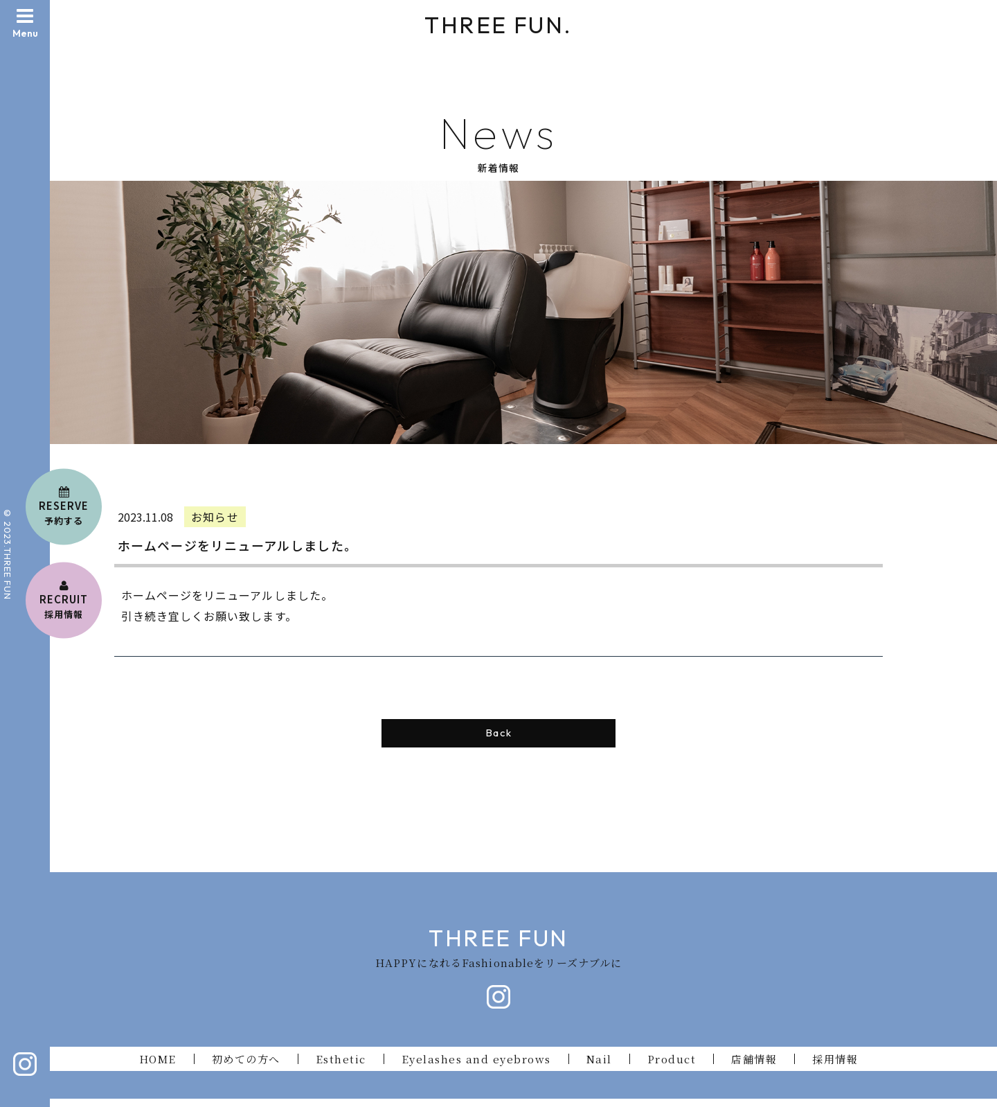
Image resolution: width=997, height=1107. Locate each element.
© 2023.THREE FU (7, 550)
